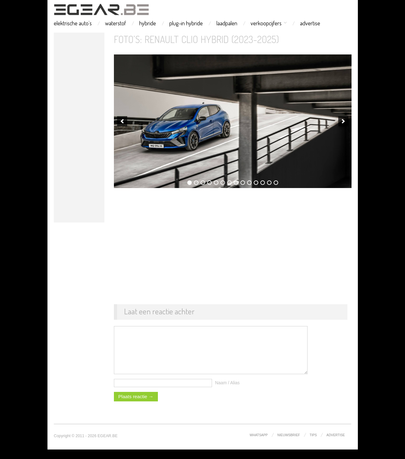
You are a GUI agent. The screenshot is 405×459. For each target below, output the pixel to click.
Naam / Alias (227, 392)
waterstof (115, 23)
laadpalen (226, 23)
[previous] (122, 121)
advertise (310, 23)
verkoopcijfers (266, 23)
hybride (147, 23)
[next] (343, 121)
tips (313, 444)
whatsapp (259, 444)
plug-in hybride (186, 23)
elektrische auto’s (73, 23)
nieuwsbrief (288, 444)
